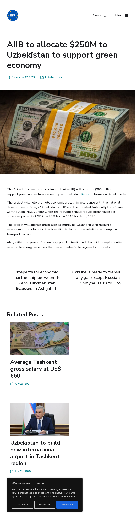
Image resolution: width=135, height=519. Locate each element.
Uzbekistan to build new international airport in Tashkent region (35, 453)
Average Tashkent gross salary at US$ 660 (35, 368)
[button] (100, 15)
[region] (45, 495)
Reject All (44, 504)
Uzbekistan (55, 77)
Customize (22, 504)
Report (86, 194)
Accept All (67, 504)
